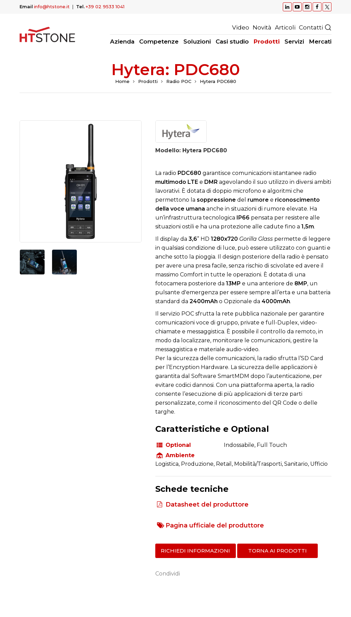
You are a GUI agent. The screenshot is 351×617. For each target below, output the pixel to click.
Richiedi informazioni (195, 550)
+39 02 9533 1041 (105, 6)
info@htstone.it (52, 6)
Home (122, 81)
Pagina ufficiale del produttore (215, 525)
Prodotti (148, 81)
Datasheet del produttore (207, 504)
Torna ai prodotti (277, 550)
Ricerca (328, 27)
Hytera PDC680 (218, 81)
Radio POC (178, 81)
